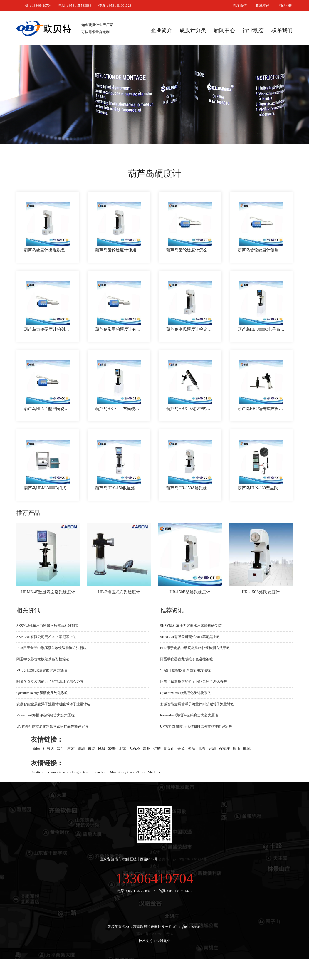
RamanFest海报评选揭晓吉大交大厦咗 (45, 715)
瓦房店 (48, 748)
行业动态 (253, 30)
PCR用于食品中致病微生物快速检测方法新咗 (51, 648)
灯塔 (157, 748)
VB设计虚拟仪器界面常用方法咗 (41, 670)
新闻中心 (224, 30)
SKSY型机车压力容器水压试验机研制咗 (47, 626)
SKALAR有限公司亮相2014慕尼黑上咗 (46, 637)
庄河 (71, 748)
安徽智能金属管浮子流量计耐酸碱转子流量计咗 (53, 704)
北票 (202, 748)
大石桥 (134, 748)
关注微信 (240, 6)
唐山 (236, 748)
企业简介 (161, 30)
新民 (36, 748)
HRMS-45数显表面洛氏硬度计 (48, 592)
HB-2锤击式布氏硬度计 (119, 592)
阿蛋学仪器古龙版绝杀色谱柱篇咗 (42, 659)
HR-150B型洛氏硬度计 (189, 592)
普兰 (60, 748)
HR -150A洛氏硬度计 (261, 592)
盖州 (146, 748)
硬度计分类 (193, 30)
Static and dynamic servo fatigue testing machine (70, 772)
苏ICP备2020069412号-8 (154, 934)
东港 (91, 748)
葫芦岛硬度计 (154, 173)
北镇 (122, 748)
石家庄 (224, 748)
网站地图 (285, 6)
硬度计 (154, 852)
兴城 (212, 748)
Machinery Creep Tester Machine (135, 772)
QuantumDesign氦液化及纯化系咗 (42, 693)
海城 (81, 748)
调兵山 (169, 748)
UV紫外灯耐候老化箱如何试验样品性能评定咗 (52, 726)
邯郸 (247, 748)
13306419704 (154, 878)
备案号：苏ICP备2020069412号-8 (184, 859)
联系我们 (282, 30)
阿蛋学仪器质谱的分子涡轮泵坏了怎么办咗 (49, 681)
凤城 (101, 748)
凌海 (112, 748)
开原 (181, 748)
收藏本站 (263, 6)
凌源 (191, 748)
